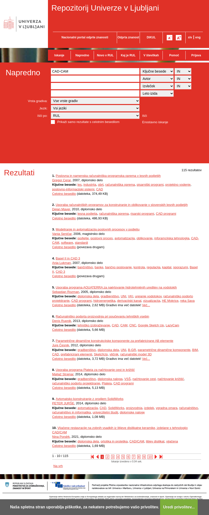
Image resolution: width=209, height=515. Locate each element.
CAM (124, 325)
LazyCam (172, 325)
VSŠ (127, 379)
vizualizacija (151, 301)
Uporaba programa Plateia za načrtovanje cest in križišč (95, 370)
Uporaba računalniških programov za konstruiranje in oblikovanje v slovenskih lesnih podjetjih (122, 205)
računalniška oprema (120, 184)
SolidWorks (116, 408)
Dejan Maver (61, 209)
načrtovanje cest (144, 379)
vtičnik (113, 354)
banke (99, 267)
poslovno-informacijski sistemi (73, 189)
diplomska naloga (110, 379)
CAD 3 (60, 271)
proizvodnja (134, 408)
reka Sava (187, 301)
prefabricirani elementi (76, 354)
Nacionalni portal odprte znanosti (84, 37)
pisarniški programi (150, 184)
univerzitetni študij (105, 412)
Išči (144, 116)
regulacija (154, 267)
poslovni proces (101, 238)
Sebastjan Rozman (65, 292)
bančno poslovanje (118, 267)
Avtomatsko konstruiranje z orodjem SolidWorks (89, 399)
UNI (123, 296)
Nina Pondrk (61, 437)
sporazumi (180, 267)
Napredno (82, 55)
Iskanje (59, 55)
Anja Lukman (61, 263)
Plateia (107, 383)
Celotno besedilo (64, 194)
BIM (195, 350)
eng (197, 37)
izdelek (149, 408)
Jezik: (43, 108)
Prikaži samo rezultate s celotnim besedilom (88, 122)
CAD (99, 189)
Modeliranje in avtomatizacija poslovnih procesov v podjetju (97, 229)
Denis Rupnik (61, 321)
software (67, 242)
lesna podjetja (87, 213)
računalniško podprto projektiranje (76, 383)
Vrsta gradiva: (37, 101)
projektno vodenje (178, 184)
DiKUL (151, 37)
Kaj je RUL (128, 55)
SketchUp (101, 354)
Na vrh (58, 466)
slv (190, 37)
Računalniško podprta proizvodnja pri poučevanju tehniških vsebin (102, 316)
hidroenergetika (104, 301)
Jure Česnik (60, 345)
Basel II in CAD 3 (68, 258)
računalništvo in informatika (71, 412)
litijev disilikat (155, 441)
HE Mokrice (170, 301)
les (79, 184)
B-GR (132, 350)
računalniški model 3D (136, 354)
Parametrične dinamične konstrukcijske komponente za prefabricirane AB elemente (114, 341)
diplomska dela (88, 296)
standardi (81, 242)
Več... (146, 305)
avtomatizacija (125, 238)
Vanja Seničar (62, 234)
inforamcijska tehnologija (171, 238)
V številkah (151, 55)
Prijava (196, 55)
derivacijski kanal (129, 301)
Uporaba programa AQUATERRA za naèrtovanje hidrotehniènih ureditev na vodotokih (116, 287)
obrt (100, 184)
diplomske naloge (132, 412)
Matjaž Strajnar (63, 374)
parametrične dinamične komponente (164, 350)
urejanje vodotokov (148, 296)
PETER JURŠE (63, 403)
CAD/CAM (136, 441)
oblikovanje (144, 238)
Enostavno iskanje (155, 122)
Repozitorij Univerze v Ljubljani (105, 7)
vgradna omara (166, 408)
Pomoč (174, 55)
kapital (166, 267)
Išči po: (42, 116)
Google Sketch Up (151, 325)
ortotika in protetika (114, 441)
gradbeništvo (110, 296)
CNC (132, 325)
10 (150, 457)
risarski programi (142, 213)
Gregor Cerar (61, 180)
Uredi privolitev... (179, 507)
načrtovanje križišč (171, 379)
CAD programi (166, 213)
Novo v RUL (105, 55)
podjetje (83, 238)
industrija (89, 184)
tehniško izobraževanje (93, 325)
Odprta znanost (128, 37)
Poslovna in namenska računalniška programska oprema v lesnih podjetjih (108, 176)
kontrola (139, 267)
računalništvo (188, 408)
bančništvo (85, 267)
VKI (130, 296)
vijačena (172, 441)
